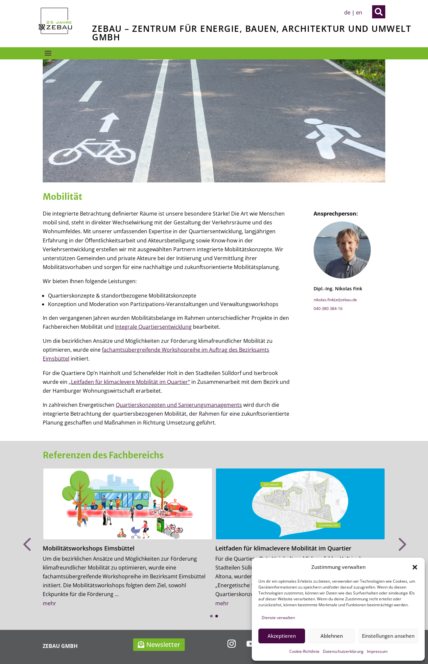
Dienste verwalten (278, 617)
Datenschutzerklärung (343, 651)
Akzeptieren (282, 636)
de (347, 12)
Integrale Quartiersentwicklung (153, 326)
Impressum (377, 651)
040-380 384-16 (328, 308)
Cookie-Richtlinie (304, 651)
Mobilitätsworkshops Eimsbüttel (88, 548)
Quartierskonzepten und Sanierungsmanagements (179, 404)
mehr (49, 603)
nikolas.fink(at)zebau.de (335, 299)
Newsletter (163, 644)
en (359, 12)
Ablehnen (332, 636)
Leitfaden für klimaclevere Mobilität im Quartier (283, 548)
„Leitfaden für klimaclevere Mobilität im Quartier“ (129, 381)
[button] (415, 567)
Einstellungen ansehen (388, 636)
